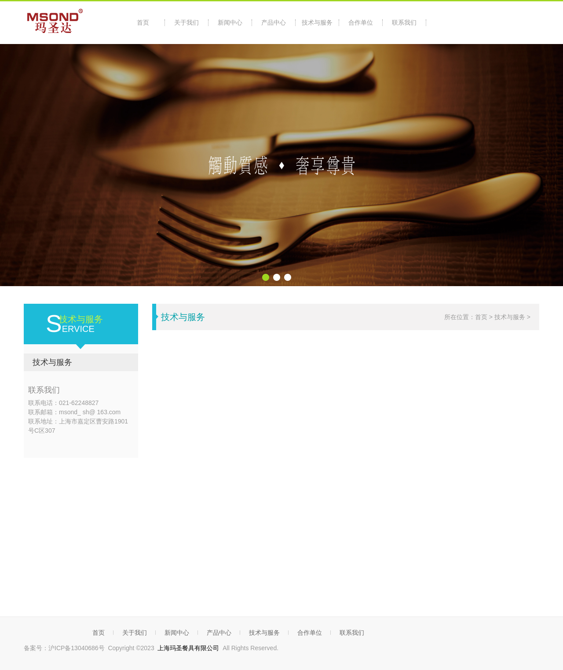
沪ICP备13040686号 (76, 648)
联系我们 (404, 22)
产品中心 (273, 22)
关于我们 (186, 22)
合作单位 (360, 22)
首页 (143, 22)
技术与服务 (317, 22)
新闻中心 (230, 22)
